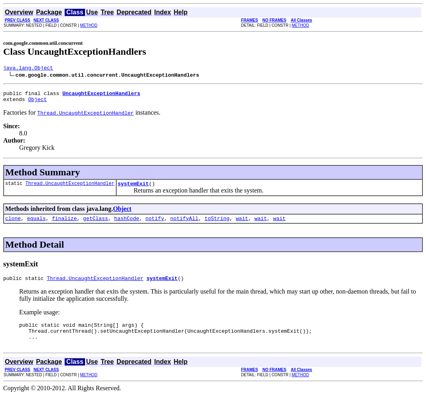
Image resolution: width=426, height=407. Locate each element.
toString (216, 224)
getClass (95, 224)
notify (154, 224)
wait (242, 224)
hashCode (126, 224)
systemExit (133, 188)
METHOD (88, 25)
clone (13, 224)
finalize (64, 224)
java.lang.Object (28, 68)
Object (37, 102)
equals (36, 224)
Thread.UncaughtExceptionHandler (69, 188)
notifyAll (184, 224)
